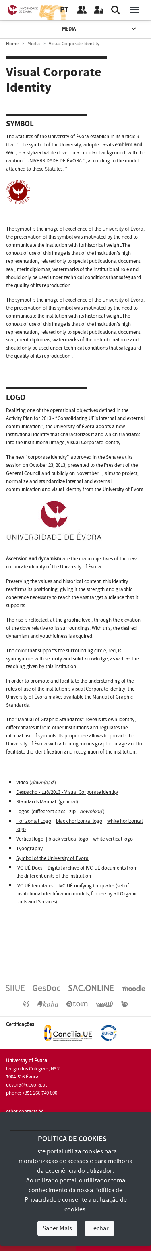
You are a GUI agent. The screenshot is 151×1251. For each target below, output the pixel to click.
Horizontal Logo (33, 821)
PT (64, 10)
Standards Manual (36, 802)
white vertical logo (113, 839)
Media (99, 29)
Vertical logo (29, 839)
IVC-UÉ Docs (29, 868)
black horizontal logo (79, 821)
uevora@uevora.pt (26, 1085)
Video (22, 782)
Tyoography (29, 848)
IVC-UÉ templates (34, 885)
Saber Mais (57, 1228)
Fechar (99, 1228)
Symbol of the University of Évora (52, 858)
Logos (22, 811)
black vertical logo (68, 839)
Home (12, 44)
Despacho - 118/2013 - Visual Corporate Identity (67, 792)
